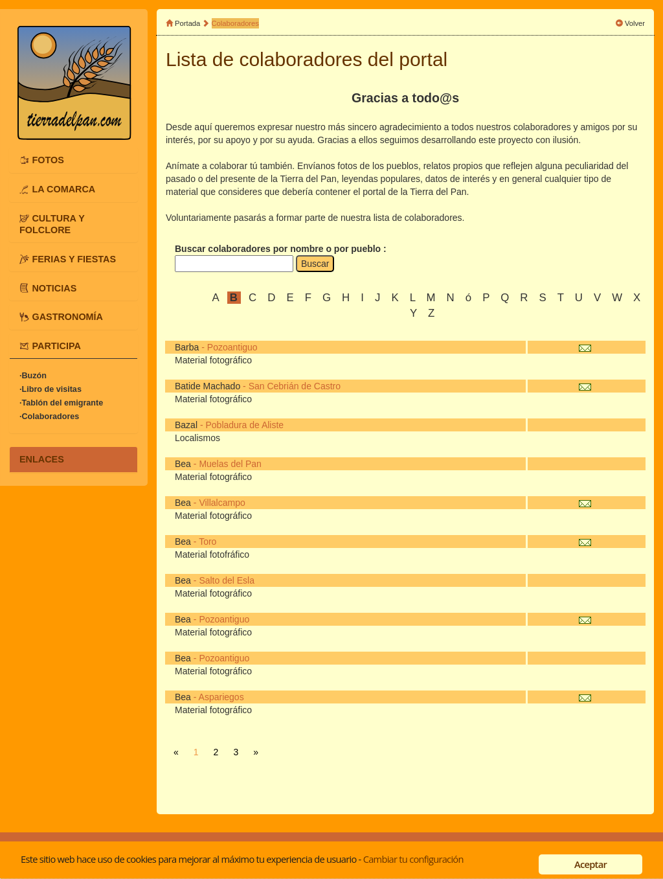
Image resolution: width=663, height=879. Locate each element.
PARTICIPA (56, 346)
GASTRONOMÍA (67, 317)
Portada (187, 23)
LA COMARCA (63, 189)
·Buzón (33, 375)
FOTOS (47, 160)
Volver (635, 23)
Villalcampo (222, 502)
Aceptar (590, 864)
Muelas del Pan (230, 464)
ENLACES (41, 459)
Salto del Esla (226, 580)
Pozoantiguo (232, 347)
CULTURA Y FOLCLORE (52, 224)
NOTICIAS (54, 287)
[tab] (73, 160)
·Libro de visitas (50, 389)
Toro (207, 541)
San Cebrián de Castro (295, 386)
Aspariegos (221, 697)
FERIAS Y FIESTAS (74, 258)
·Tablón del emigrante (61, 402)
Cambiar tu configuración (413, 858)
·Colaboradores (49, 416)
